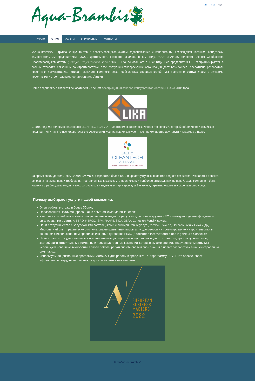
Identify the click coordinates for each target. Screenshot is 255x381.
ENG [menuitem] (212, 5)
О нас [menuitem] (55, 38)
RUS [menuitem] (220, 5)
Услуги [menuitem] (70, 38)
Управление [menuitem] (89, 38)
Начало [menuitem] (40, 38)
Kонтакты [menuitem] (110, 38)
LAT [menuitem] (205, 5)
